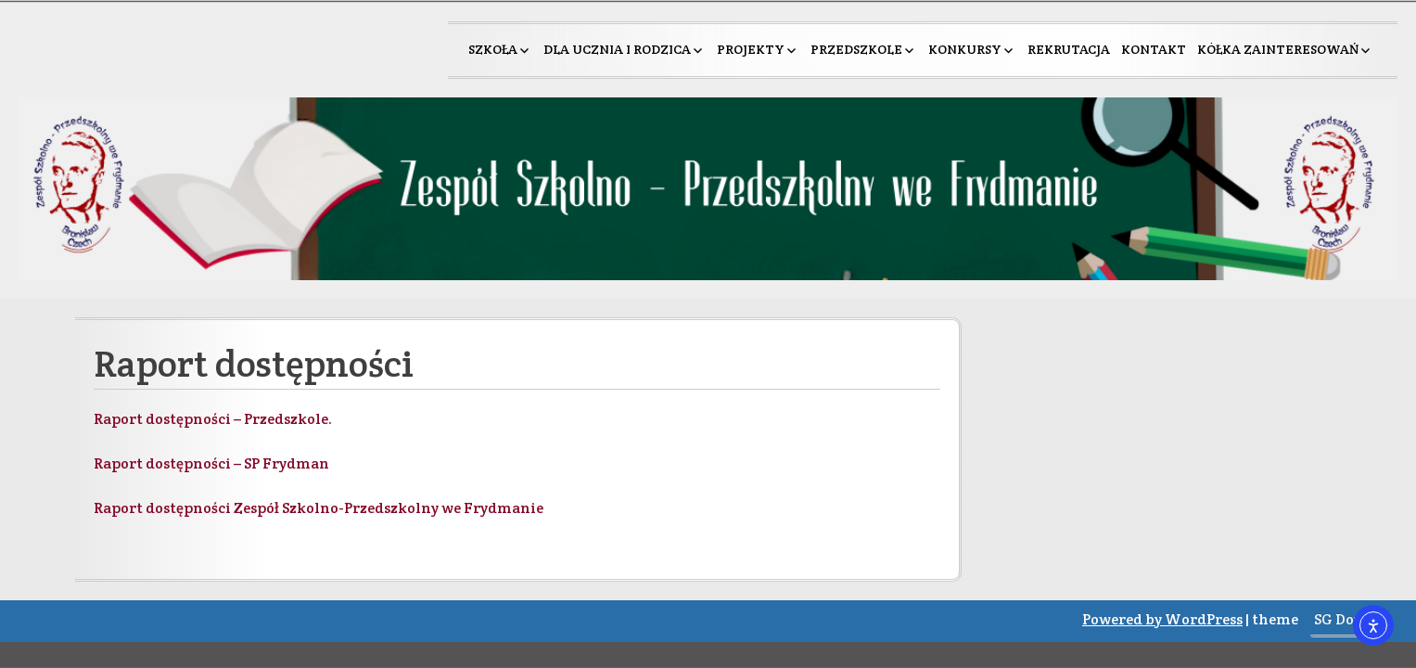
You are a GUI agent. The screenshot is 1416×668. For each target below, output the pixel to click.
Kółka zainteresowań (1278, 49)
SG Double (1349, 619)
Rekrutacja (1068, 49)
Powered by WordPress (1162, 619)
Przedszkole (856, 49)
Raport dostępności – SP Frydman (211, 463)
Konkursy (964, 49)
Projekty (751, 49)
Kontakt (1153, 49)
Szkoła (492, 49)
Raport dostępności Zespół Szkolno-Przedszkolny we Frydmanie (318, 508)
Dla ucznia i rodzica (617, 49)
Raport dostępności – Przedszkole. (213, 419)
